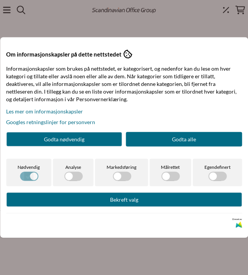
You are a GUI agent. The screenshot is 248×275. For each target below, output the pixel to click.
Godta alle (184, 139)
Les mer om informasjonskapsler (44, 111)
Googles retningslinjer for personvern (50, 122)
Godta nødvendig (64, 139)
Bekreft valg (124, 199)
